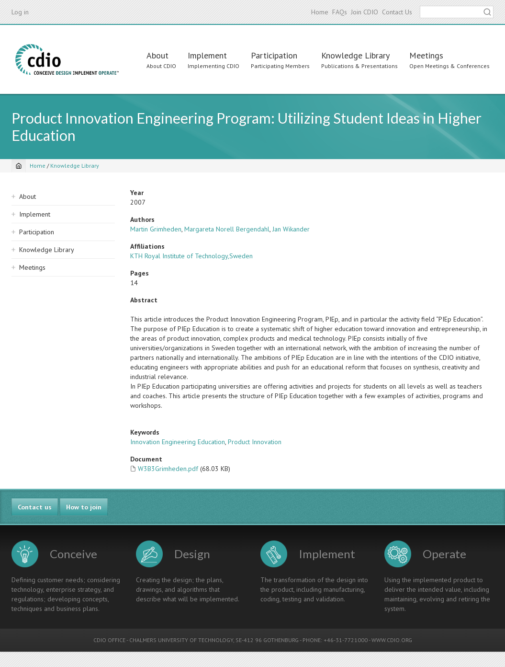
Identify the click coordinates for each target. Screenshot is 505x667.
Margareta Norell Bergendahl (226, 229)
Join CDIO (364, 12)
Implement (207, 55)
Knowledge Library (355, 55)
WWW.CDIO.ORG (391, 640)
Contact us (35, 507)
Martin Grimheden (155, 229)
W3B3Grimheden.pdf (168, 468)
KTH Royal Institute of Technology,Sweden (191, 256)
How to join (83, 507)
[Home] (18, 165)
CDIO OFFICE (109, 640)
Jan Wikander (291, 229)
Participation (274, 55)
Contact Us (397, 12)
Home (319, 12)
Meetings (426, 55)
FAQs (339, 12)
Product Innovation (254, 441)
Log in (20, 12)
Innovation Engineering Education (177, 441)
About (157, 55)
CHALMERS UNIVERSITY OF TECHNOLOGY (181, 640)
